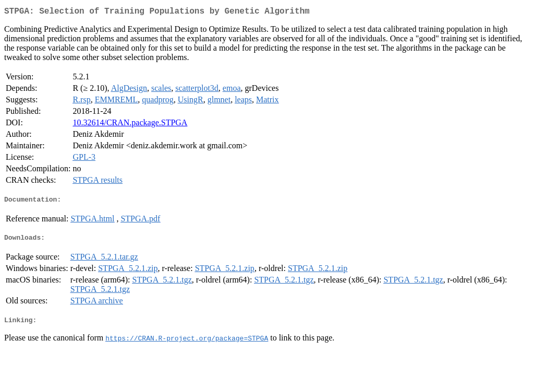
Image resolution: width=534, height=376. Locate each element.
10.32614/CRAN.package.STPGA (129, 124)
